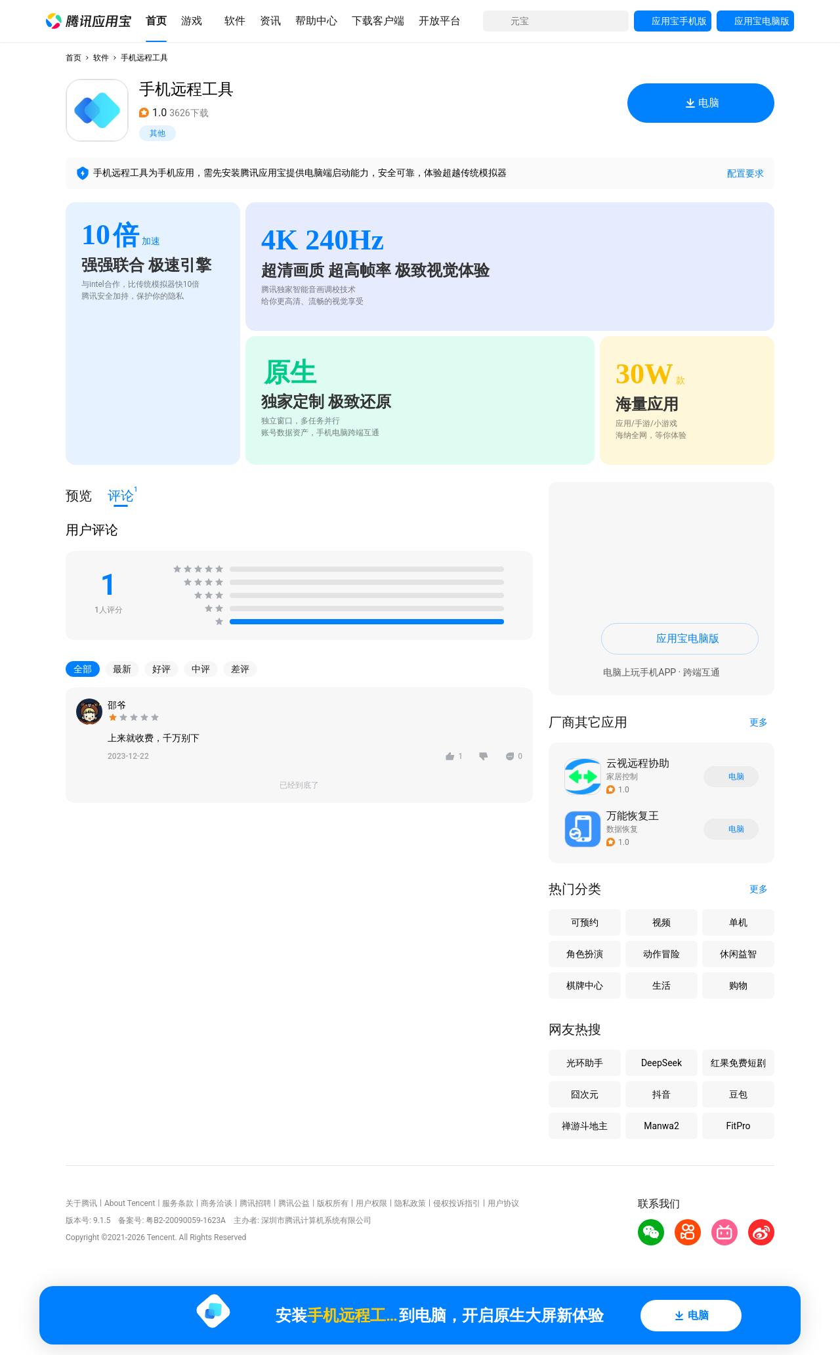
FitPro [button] (738, 1126)
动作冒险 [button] (661, 954)
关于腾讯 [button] (81, 1203)
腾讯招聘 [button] (255, 1203)
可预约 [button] (584, 922)
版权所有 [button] (332, 1203)
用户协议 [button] (503, 1203)
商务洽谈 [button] (216, 1203)
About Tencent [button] (129, 1203)
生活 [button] (661, 985)
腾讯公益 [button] (294, 1203)
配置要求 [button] (745, 173)
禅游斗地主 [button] (585, 1126)
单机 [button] (738, 922)
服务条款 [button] (178, 1203)
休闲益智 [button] (738, 954)
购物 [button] (738, 985)
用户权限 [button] (371, 1203)
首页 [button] (73, 57)
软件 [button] (101, 57)
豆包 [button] (738, 1094)
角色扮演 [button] (584, 954)
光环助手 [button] (584, 1063)
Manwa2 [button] (661, 1126)
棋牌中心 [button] (584, 985)
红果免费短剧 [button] (738, 1063)
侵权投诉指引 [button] (456, 1203)
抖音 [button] (661, 1094)
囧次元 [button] (584, 1094)
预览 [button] (79, 496)
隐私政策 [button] (410, 1203)
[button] (88, 21)
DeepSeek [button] (661, 1063)
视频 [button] (661, 922)
